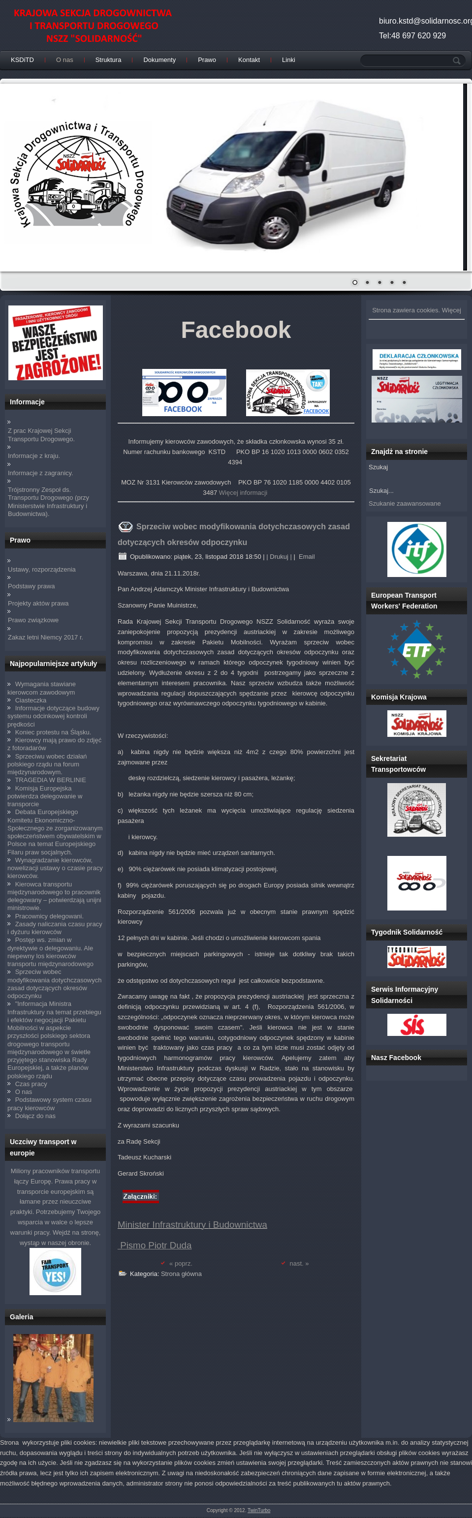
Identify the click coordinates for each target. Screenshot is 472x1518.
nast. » (299, 1263)
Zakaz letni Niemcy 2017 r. (45, 637)
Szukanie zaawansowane (405, 503)
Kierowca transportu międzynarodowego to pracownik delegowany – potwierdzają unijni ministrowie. (54, 896)
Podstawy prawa (31, 586)
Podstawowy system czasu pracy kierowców (49, 1103)
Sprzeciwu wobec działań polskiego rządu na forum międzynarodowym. (47, 764)
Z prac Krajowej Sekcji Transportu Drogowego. (41, 434)
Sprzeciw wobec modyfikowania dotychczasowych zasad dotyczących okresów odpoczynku (54, 984)
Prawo (207, 59)
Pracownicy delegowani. (49, 916)
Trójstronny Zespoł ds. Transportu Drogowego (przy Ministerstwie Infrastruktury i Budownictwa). (48, 501)
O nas (64, 59)
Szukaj (378, 467)
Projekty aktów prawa (38, 603)
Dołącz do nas (35, 1116)
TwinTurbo (259, 1510)
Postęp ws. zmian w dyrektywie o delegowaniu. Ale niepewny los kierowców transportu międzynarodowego (50, 952)
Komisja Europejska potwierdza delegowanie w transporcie (44, 796)
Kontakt (249, 59)
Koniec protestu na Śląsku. (53, 732)
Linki (288, 59)
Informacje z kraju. (34, 455)
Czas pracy (31, 1084)
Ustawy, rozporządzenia (42, 569)
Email (306, 556)
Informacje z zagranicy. (40, 473)
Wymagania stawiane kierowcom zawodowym (41, 688)
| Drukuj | (279, 556)
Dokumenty (159, 59)
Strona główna (181, 1273)
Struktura (108, 59)
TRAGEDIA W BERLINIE (50, 780)
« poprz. (180, 1263)
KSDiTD (22, 59)
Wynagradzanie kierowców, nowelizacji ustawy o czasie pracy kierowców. (55, 868)
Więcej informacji (243, 492)
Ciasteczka (31, 700)
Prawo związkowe (33, 620)
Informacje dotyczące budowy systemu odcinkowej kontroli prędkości (53, 716)
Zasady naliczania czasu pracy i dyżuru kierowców (54, 928)
